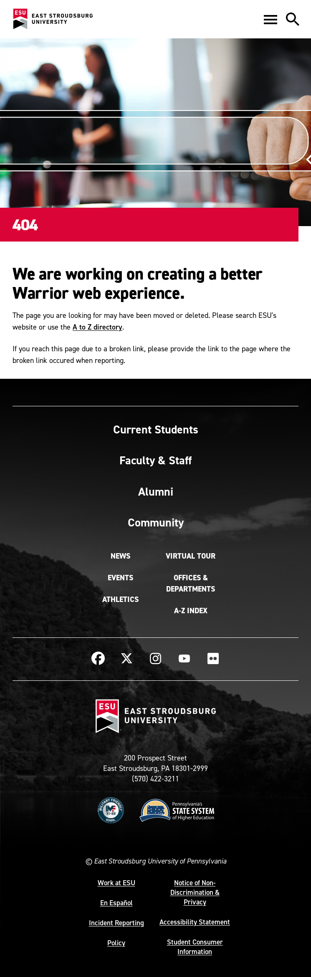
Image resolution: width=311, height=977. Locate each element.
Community (156, 522)
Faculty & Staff (155, 460)
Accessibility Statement (194, 922)
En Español (116, 902)
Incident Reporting (116, 922)
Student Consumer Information (195, 946)
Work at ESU (116, 882)
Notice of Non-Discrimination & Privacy (195, 892)
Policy (116, 942)
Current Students (155, 429)
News (120, 556)
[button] (270, 19)
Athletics (120, 599)
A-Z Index (190, 611)
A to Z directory (97, 327)
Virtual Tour (190, 556)
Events (120, 578)
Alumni (155, 491)
